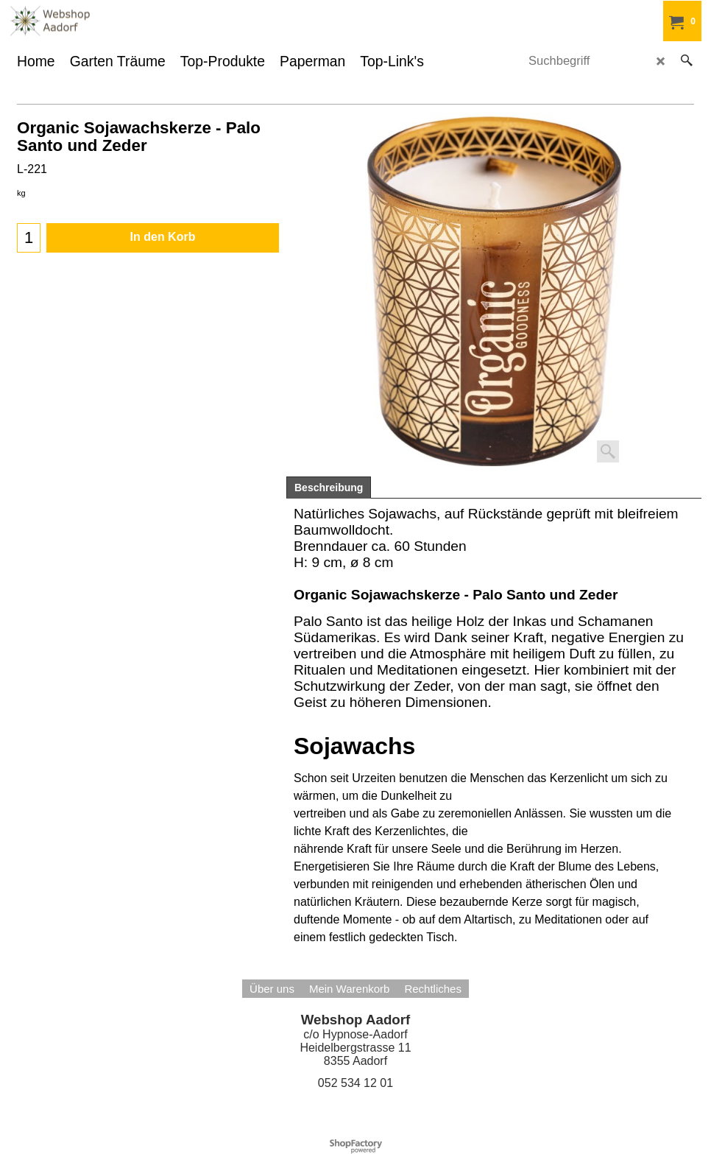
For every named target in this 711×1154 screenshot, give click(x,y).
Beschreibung (328, 487)
